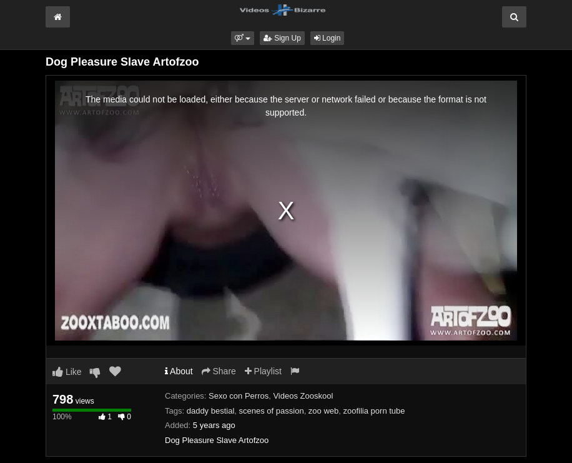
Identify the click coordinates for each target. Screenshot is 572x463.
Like (67, 372)
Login (327, 38)
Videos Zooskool (303, 396)
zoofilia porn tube (374, 411)
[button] (242, 38)
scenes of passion (271, 411)
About (179, 371)
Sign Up (282, 38)
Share (219, 371)
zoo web (323, 411)
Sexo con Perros (239, 396)
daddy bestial (211, 411)
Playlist (263, 371)
